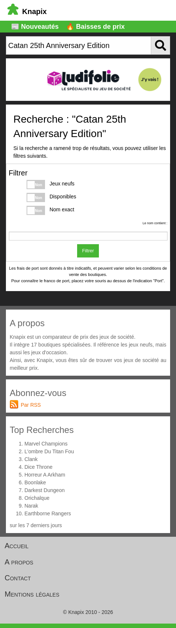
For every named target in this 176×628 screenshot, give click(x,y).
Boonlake (35, 482)
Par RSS (31, 405)
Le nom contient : (154, 223)
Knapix (27, 11)
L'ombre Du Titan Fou (49, 451)
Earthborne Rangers (47, 513)
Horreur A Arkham (44, 475)
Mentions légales (32, 594)
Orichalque (36, 498)
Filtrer (88, 250)
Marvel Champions (46, 444)
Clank (31, 459)
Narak (31, 506)
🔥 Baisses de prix (95, 26)
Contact (18, 578)
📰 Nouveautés (35, 26)
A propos (19, 562)
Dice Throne (38, 467)
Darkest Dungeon (44, 490)
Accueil (17, 546)
